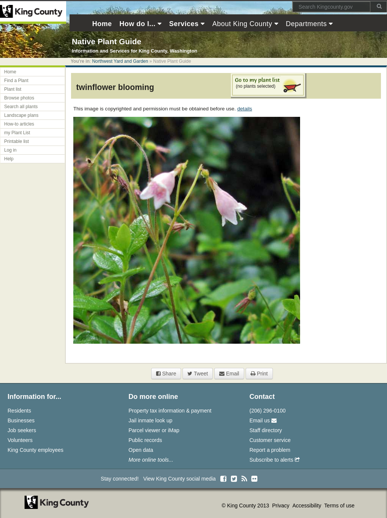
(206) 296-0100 (267, 411)
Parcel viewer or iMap (154, 430)
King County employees (35, 450)
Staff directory (265, 430)
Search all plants (21, 106)
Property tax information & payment (169, 411)
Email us (263, 420)
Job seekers (22, 430)
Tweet (197, 374)
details (244, 109)
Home (10, 71)
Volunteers (20, 440)
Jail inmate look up (150, 420)
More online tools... (150, 460)
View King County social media (179, 479)
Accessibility (308, 505)
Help (9, 158)
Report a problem (269, 450)
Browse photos (19, 98)
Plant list (12, 89)
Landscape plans (21, 115)
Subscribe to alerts (274, 460)
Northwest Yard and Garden (120, 61)
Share (166, 374)
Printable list (16, 141)
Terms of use (339, 505)
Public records (145, 440)
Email (229, 374)
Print (259, 374)
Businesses (21, 420)
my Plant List (17, 132)
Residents (19, 411)
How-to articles (19, 124)
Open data (140, 450)
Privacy (281, 505)
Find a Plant (16, 80)
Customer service (270, 440)
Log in (10, 150)
